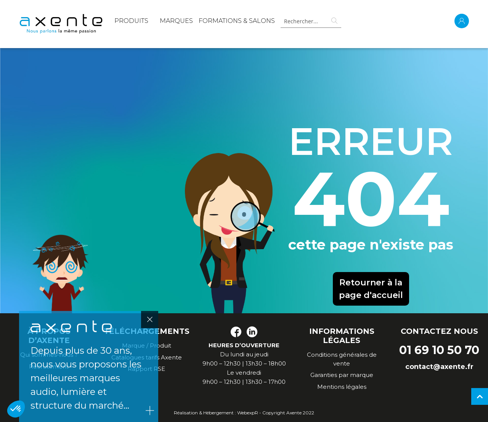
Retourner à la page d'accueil (371, 288)
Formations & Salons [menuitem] (237, 20)
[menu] (195, 22)
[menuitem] (131, 22)
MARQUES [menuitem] (176, 20)
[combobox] (309, 21)
